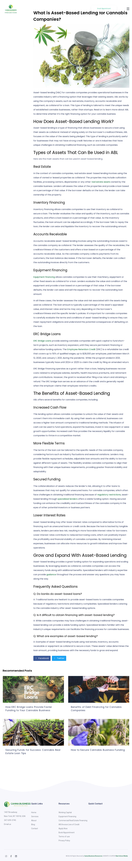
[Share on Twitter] (59, 658)
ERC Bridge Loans (42, 340)
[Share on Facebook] (42, 658)
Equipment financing (44, 277)
